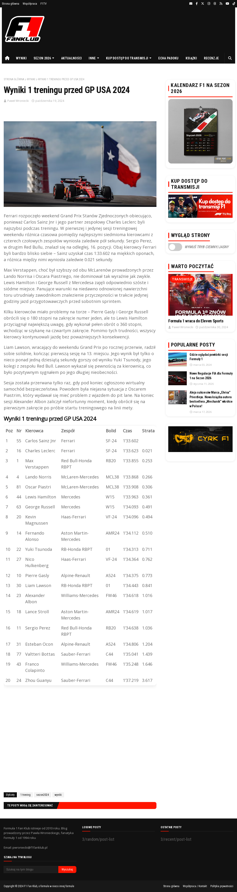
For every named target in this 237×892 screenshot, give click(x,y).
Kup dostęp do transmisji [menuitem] (127, 58)
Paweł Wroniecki (18, 101)
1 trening (25, 794)
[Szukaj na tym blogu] (31, 869)
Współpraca (30, 3)
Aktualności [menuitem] (71, 58)
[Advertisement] (80, 740)
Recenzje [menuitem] (211, 58)
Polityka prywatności (221, 886)
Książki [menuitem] (191, 58)
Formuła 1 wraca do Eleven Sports (195, 320)
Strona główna (10, 3)
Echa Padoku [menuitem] (168, 58)
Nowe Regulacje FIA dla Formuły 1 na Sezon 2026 (211, 376)
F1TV (44, 3)
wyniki (31, 79)
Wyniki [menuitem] (21, 58)
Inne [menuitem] (92, 58)
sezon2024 (42, 794)
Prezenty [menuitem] (12, 69)
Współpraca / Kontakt (195, 886)
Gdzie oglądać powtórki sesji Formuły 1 (209, 357)
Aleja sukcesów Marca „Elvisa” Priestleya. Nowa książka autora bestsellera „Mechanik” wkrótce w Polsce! (211, 399)
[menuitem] (7, 58)
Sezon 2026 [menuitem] (42, 58)
